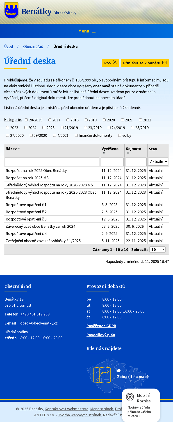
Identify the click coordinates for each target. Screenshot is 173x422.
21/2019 (71, 127)
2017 (56, 120)
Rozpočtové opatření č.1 (26, 204)
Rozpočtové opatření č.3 (26, 219)
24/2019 (118, 127)
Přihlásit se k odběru (144, 62)
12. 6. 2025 (110, 219)
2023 (14, 127)
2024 (32, 127)
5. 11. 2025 (110, 240)
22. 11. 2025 (136, 240)
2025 (50, 127)
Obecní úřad (33, 46)
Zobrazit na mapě (133, 376)
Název (11, 148)
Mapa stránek (101, 408)
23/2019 (95, 127)
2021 (129, 120)
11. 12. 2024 (111, 170)
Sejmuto (133, 148)
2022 (147, 120)
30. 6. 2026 (135, 226)
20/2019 (35, 120)
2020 (111, 120)
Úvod (8, 46)
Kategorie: (13, 119)
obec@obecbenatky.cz (39, 323)
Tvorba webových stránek (79, 414)
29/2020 (40, 135)
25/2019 (142, 127)
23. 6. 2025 (110, 226)
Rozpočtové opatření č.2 (26, 211)
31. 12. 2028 (136, 185)
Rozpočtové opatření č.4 (26, 233)
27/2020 (17, 135)
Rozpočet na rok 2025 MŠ (27, 177)
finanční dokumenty (95, 135)
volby (126, 135)
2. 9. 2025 (109, 233)
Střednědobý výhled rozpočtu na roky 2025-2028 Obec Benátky (51, 195)
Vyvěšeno (110, 148)
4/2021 (63, 135)
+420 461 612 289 (35, 314)
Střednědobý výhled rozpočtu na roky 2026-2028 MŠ (49, 185)
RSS (110, 62)
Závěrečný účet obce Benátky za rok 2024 (40, 226)
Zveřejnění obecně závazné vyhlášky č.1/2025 (43, 240)
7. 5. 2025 (109, 211)
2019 (93, 120)
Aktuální (156, 170)
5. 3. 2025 (109, 204)
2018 (75, 120)
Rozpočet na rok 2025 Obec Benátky (36, 170)
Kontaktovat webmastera (66, 408)
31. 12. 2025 (136, 170)
